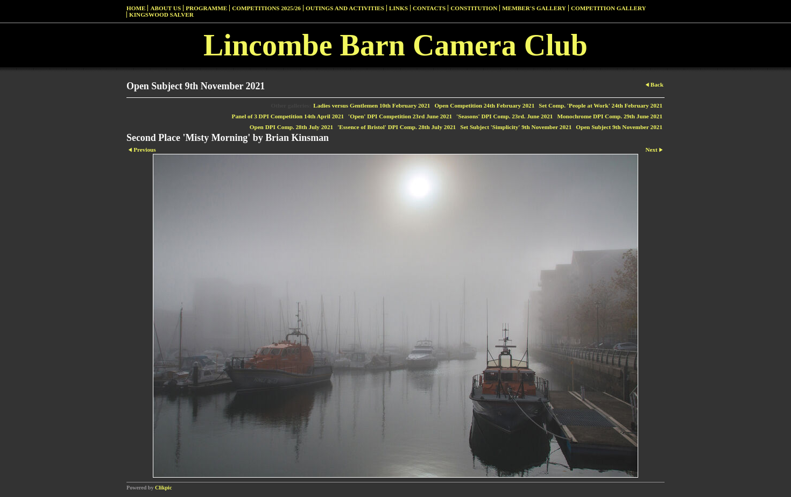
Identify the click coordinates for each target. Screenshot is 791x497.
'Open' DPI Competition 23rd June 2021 (400, 116)
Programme (206, 8)
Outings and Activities (345, 8)
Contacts (429, 8)
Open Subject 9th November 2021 (619, 127)
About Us (165, 8)
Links (398, 8)
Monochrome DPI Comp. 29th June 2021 (609, 116)
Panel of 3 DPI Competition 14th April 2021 (288, 116)
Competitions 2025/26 (266, 8)
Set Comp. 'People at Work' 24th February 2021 (600, 105)
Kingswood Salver (161, 14)
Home (135, 8)
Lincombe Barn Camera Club (395, 45)
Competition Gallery (608, 8)
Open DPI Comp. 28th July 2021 (291, 127)
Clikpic (163, 488)
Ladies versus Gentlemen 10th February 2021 (371, 105)
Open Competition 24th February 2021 (484, 105)
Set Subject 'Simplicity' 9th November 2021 (515, 127)
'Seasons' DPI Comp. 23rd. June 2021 (504, 116)
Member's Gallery (534, 8)
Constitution (473, 8)
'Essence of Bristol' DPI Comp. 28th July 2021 (396, 127)
